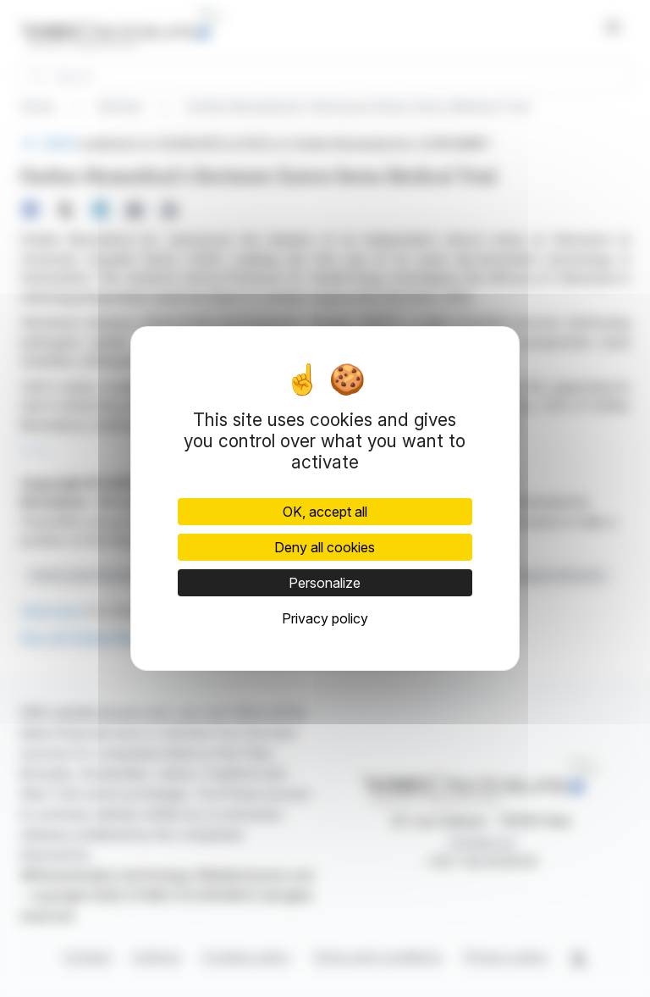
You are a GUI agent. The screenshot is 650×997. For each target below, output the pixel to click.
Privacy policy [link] (325, 618)
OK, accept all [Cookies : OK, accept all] (325, 511)
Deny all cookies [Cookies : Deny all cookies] (324, 547)
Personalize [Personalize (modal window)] (325, 582)
